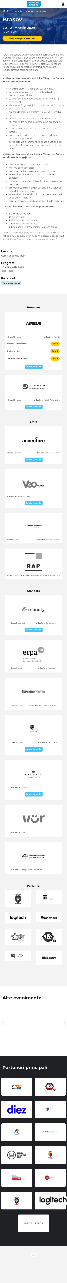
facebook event (11, 283)
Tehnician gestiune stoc (17, 358)
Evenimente (16, 11)
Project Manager (14, 351)
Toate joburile (33, 366)
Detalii (55, 344)
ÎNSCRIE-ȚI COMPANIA (22, 38)
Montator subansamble (17, 344)
